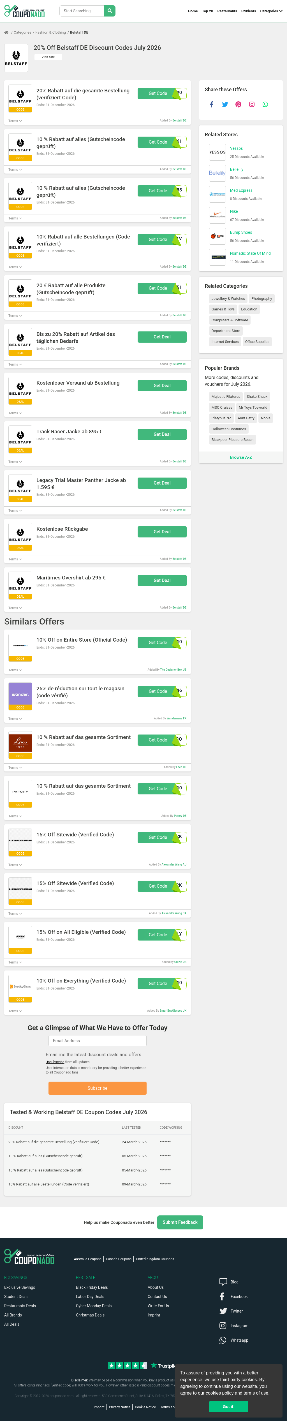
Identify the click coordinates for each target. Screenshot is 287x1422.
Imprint (154, 1316)
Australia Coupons (87, 1260)
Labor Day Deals (90, 1297)
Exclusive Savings (19, 1288)
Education (249, 309)
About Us (156, 1288)
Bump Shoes (241, 232)
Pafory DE (180, 815)
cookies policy (220, 1393)
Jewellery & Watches (228, 298)
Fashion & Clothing (51, 32)
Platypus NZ (221, 418)
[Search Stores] (109, 11)
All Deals (11, 1325)
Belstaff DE (79, 32)
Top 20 (207, 11)
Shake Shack (257, 396)
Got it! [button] (229, 1406)
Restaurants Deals (20, 1306)
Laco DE (181, 767)
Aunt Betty (246, 418)
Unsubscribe (55, 1062)
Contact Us (157, 1297)
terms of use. (256, 1393)
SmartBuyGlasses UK (173, 1010)
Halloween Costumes (229, 429)
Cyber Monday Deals (94, 1306)
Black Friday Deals (92, 1288)
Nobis (265, 418)
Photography (261, 298)
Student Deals (16, 1297)
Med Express (241, 190)
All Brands (13, 1316)
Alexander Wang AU (174, 864)
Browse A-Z (241, 457)
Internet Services (225, 342)
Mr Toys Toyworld (253, 407)
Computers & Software (230, 320)
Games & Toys (223, 309)
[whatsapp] (265, 104)
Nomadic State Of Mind (250, 253)
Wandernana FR (176, 718)
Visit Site (48, 57)
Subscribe (98, 1088)
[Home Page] (9, 32)
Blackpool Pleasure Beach (233, 440)
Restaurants (227, 11)
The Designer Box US (173, 669)
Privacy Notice (120, 1408)
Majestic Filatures (226, 396)
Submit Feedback (180, 1223)
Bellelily (236, 169)
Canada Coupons (118, 1260)
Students (248, 11)
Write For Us (158, 1306)
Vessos (236, 148)
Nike (234, 211)
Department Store (226, 331)
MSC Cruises (222, 407)
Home (193, 11)
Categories (269, 11)
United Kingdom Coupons (155, 1260)
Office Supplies (257, 342)
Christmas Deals (90, 1316)
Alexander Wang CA (174, 913)
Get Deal (162, 337)
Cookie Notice (145, 1408)
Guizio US (180, 961)
